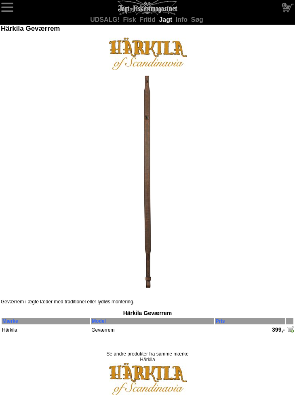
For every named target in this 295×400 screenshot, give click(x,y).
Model (99, 321)
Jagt (166, 19)
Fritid (148, 19)
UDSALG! (105, 19)
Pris (220, 321)
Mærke (10, 321)
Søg (197, 19)
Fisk (130, 19)
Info (183, 19)
